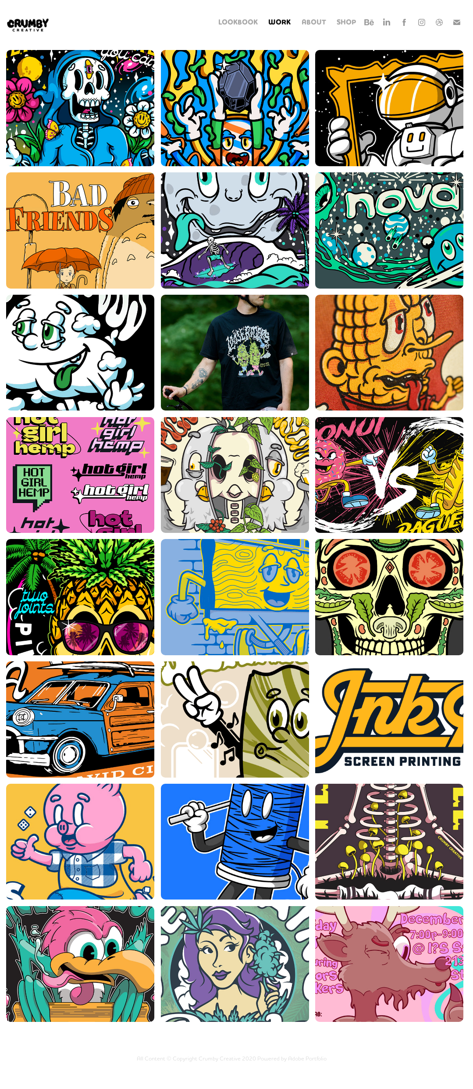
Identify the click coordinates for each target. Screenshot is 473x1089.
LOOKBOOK (238, 22)
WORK (279, 22)
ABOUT (314, 22)
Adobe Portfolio (307, 1058)
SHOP (346, 22)
